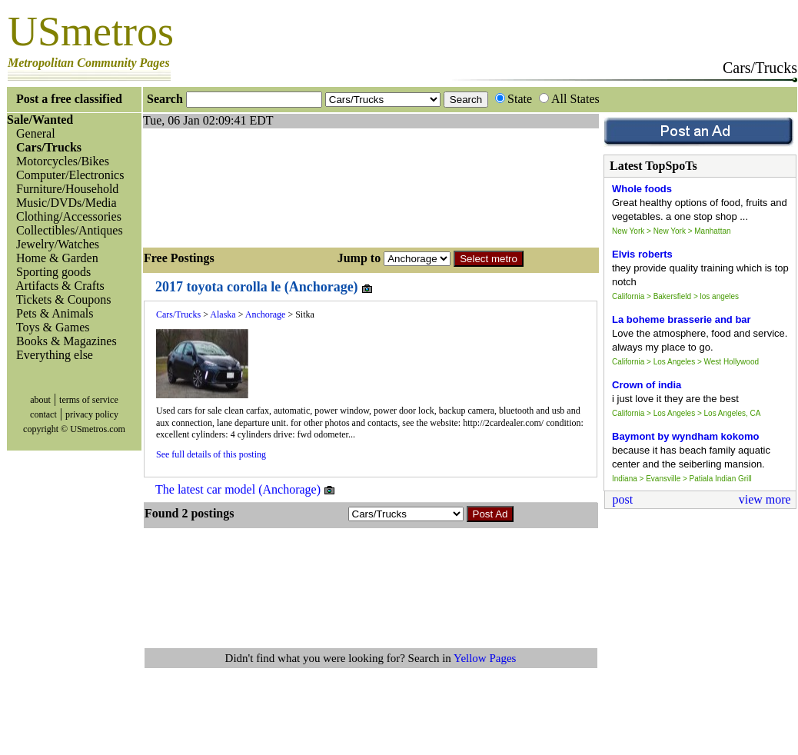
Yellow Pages (485, 658)
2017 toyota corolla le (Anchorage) (264, 287)
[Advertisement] (215, 186)
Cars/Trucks (178, 314)
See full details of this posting (211, 454)
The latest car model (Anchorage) (245, 490)
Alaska (222, 314)
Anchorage (265, 314)
